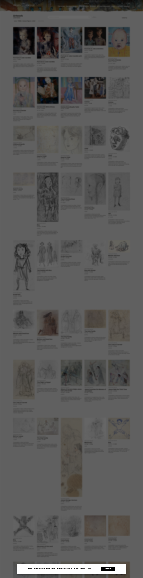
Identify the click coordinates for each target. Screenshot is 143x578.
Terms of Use (86, 568)
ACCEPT (108, 568)
